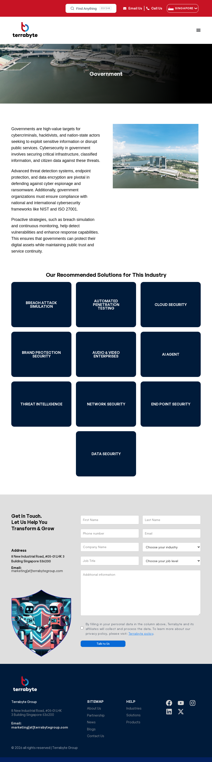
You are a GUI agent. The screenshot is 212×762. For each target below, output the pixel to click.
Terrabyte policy (141, 633)
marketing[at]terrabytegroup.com (37, 569)
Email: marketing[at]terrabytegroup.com (39, 725)
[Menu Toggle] (198, 30)
